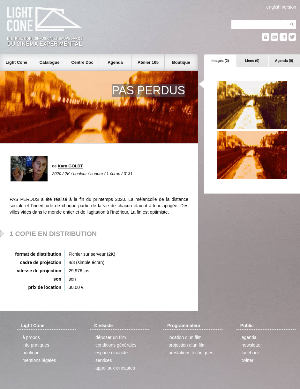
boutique (31, 352)
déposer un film (110, 337)
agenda (249, 337)
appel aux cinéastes (115, 368)
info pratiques (35, 345)
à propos (31, 337)
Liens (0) (252, 60)
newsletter (252, 345)
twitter (247, 360)
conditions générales (115, 345)
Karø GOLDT (70, 166)
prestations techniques (191, 352)
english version (281, 7)
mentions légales (39, 360)
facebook (251, 352)
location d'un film (185, 337)
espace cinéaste (111, 352)
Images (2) (220, 60)
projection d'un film (187, 345)
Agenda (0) (284, 60)
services (103, 360)
